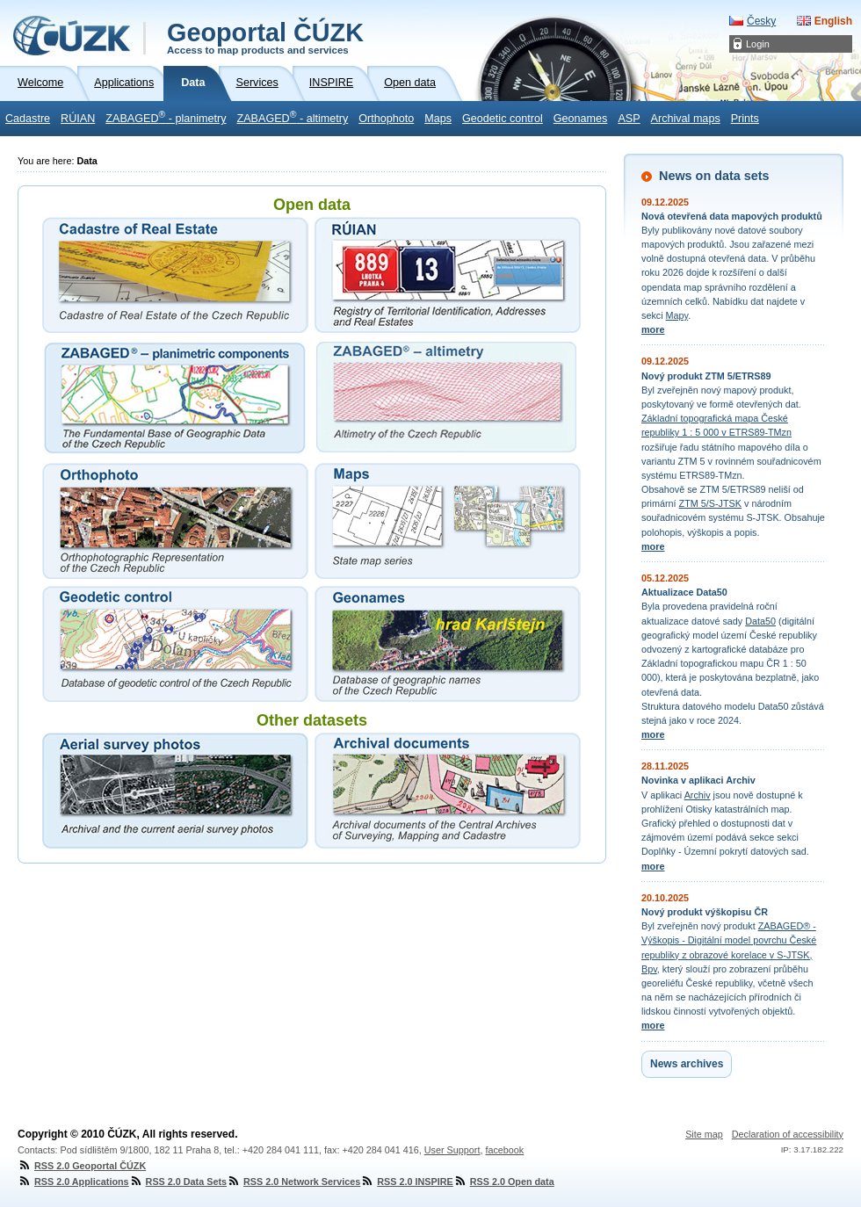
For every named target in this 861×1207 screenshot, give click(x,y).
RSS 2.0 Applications (73, 1181)
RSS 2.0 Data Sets (178, 1181)
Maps (438, 118)
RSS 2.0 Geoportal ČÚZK (82, 1165)
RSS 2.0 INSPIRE (406, 1181)
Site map (704, 1134)
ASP (629, 118)
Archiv (697, 795)
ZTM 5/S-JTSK (710, 503)
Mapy (677, 315)
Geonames (581, 118)
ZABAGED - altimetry (293, 117)
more (652, 329)
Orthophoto (386, 118)
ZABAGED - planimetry (165, 117)
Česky (761, 21)
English (833, 21)
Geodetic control (502, 118)
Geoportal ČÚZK (265, 36)
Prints (745, 118)
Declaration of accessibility (787, 1134)
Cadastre (27, 118)
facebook (504, 1150)
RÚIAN (78, 118)
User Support (452, 1150)
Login (758, 44)
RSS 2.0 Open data (503, 1181)
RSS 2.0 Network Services (293, 1181)
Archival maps (685, 118)
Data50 (760, 621)
